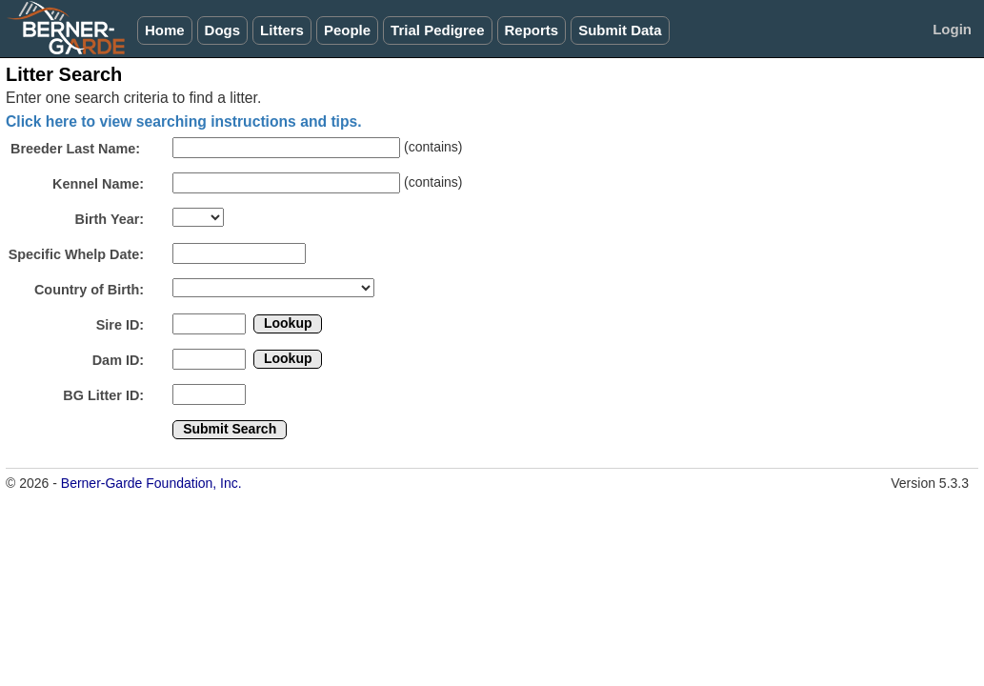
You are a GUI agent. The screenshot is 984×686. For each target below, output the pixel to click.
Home (165, 30)
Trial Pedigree (437, 30)
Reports (532, 30)
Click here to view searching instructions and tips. (184, 121)
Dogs (223, 30)
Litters (282, 30)
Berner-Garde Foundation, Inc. (151, 483)
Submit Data (620, 30)
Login (952, 29)
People (347, 30)
